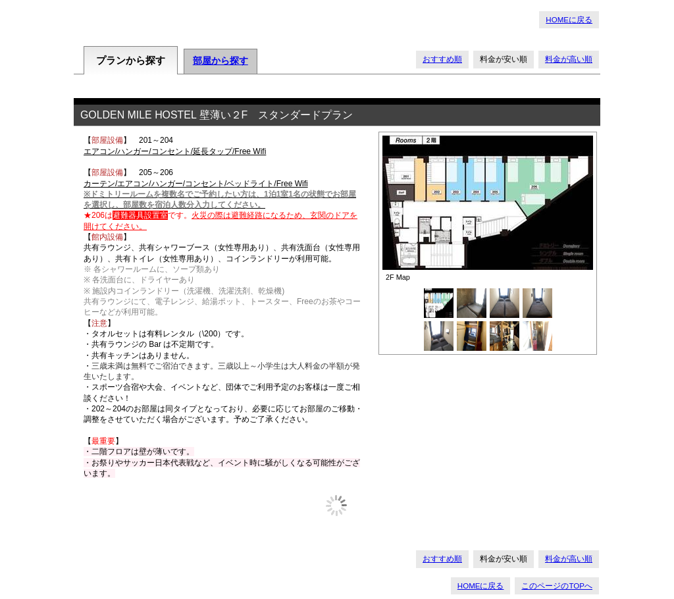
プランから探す (130, 60)
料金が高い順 (568, 59)
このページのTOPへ (556, 586)
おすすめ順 (442, 59)
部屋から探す (220, 61)
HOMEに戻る (569, 20)
